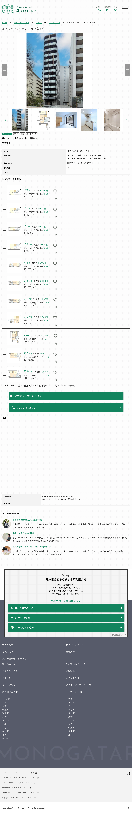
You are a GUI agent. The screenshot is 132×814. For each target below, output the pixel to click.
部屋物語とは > (119, 634)
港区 (4, 702)
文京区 (5, 706)
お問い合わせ (22, 617)
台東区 (5, 710)
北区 (70, 735)
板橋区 (5, 738)
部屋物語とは (8, 664)
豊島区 (5, 735)
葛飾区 (71, 717)
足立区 (5, 717)
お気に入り (7, 651)
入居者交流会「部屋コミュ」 (16, 658)
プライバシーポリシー (77, 684)
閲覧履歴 (70, 651)
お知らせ (6, 677)
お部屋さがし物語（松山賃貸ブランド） (19, 777)
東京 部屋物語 (8, 9)
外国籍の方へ (8, 691)
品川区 (71, 720)
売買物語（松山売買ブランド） (15, 787)
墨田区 (71, 710)
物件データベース (75, 644)
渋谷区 (71, 706)
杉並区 (5, 731)
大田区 (71, 724)
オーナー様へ (72, 691)
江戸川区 (6, 720)
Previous (4, 70)
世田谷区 (6, 728)
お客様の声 (71, 670)
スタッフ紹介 (72, 677)
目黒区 (5, 724)
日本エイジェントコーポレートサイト (18, 772)
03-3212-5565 (25, 408)
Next (127, 70)
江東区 (5, 713)
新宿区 (71, 702)
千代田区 (6, 699)
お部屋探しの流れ (11, 670)
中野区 (71, 728)
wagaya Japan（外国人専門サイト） (17, 797)
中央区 (71, 699)
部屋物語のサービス (76, 664)
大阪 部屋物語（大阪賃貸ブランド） (17, 782)
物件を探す (7, 644)
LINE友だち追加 (25, 627)
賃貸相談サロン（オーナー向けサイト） (19, 792)
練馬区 (71, 731)
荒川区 (71, 713)
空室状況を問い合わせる (28, 395)
